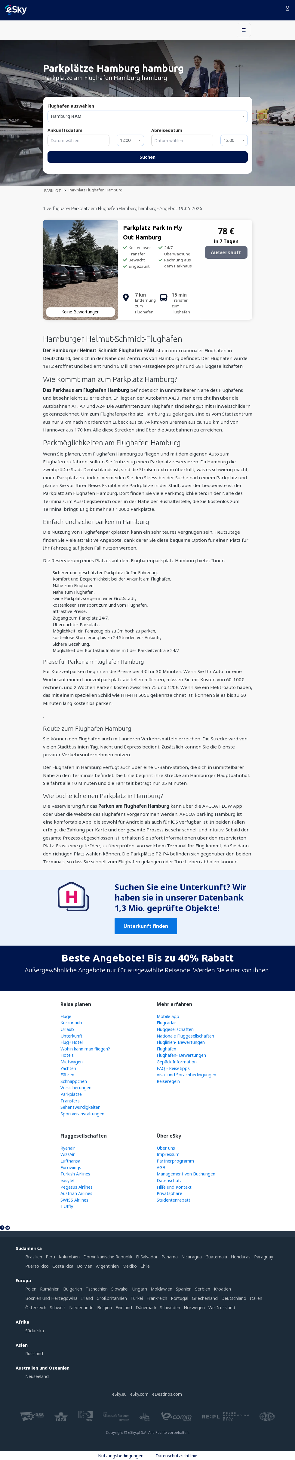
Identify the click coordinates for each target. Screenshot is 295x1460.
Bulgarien (72, 1289)
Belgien (104, 1307)
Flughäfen (166, 1049)
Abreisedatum (166, 130)
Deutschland (233, 1298)
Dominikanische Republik (107, 1257)
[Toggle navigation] (244, 30)
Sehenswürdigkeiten (80, 1107)
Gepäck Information (177, 1062)
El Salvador (147, 1257)
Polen (30, 1289)
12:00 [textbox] (125, 140)
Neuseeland (37, 1376)
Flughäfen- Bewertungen (181, 1055)
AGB (161, 1167)
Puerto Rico (37, 1266)
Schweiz (58, 1307)
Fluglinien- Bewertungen (181, 1042)
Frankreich (156, 1298)
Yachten (68, 1068)
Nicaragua (191, 1257)
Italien (256, 1298)
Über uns (166, 1148)
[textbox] (147, 116)
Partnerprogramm (175, 1161)
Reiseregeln (168, 1081)
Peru (50, 1257)
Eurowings (70, 1167)
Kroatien (222, 1289)
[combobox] (148, 116)
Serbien (202, 1289)
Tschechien (97, 1289)
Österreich (35, 1307)
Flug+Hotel (71, 1042)
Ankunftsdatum (65, 130)
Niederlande (81, 1307)
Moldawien (161, 1289)
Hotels (67, 1055)
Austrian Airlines (76, 1193)
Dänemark (146, 1307)
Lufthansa (70, 1161)
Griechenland (205, 1298)
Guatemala (216, 1257)
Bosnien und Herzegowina (51, 1298)
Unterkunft (71, 1036)
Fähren (67, 1074)
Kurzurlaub (71, 1023)
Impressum (168, 1154)
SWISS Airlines (74, 1200)
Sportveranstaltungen (82, 1114)
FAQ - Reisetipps (173, 1068)
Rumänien (50, 1289)
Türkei (137, 1298)
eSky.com (139, 1394)
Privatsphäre (169, 1193)
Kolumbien (69, 1257)
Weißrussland (221, 1307)
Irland (87, 1298)
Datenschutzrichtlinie (176, 1455)
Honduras (240, 1257)
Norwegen (194, 1307)
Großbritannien (112, 1298)
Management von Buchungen (186, 1174)
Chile (145, 1266)
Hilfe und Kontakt (174, 1187)
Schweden (170, 1307)
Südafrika (34, 1331)
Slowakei (119, 1289)
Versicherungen (75, 1087)
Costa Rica (62, 1266)
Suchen (147, 157)
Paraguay (263, 1257)
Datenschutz (169, 1180)
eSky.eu (119, 1394)
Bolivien (84, 1266)
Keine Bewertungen (80, 312)
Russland (34, 1353)
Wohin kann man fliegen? (85, 1049)
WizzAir (67, 1154)
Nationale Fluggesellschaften (185, 1036)
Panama (169, 1257)
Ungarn (139, 1289)
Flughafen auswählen (71, 106)
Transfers (70, 1101)
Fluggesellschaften (175, 1029)
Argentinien (107, 1266)
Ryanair (67, 1148)
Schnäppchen (73, 1081)
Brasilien (33, 1257)
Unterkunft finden (146, 926)
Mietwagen (71, 1062)
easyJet (67, 1180)
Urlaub (67, 1029)
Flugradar (166, 1023)
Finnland (123, 1307)
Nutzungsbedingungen (120, 1455)
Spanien (184, 1289)
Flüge (65, 1016)
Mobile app (168, 1016)
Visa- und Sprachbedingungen (186, 1074)
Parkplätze (71, 1094)
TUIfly (66, 1206)
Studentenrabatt (173, 1200)
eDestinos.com (167, 1394)
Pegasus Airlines (76, 1187)
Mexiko (129, 1266)
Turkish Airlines (75, 1174)
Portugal (179, 1298)
